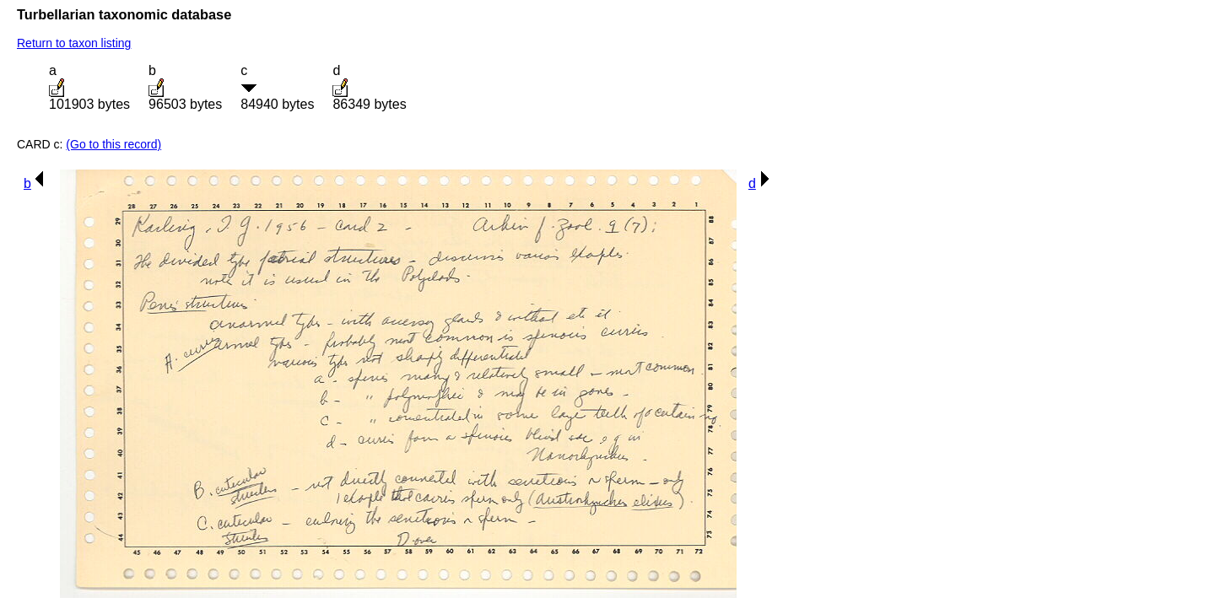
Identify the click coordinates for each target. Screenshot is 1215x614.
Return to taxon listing (74, 43)
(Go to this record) (113, 144)
